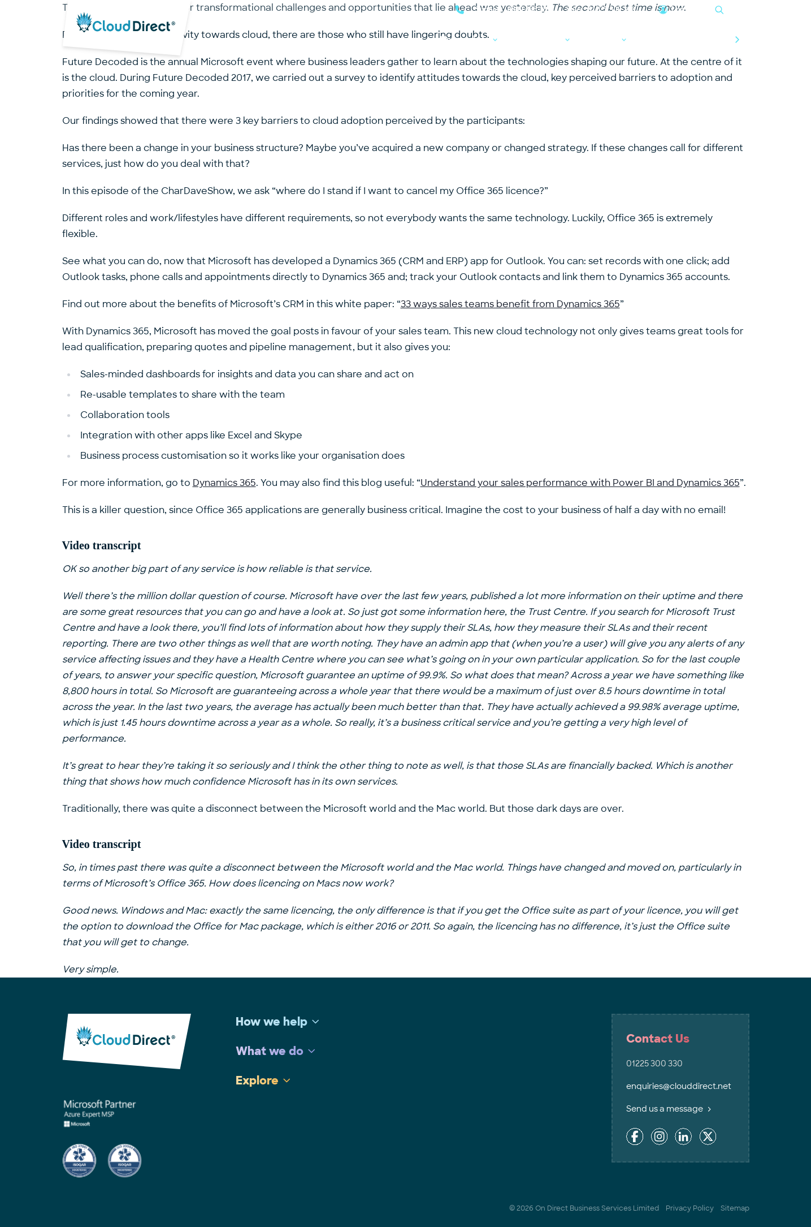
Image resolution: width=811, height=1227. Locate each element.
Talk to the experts (698, 39)
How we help (464, 39)
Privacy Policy (690, 1208)
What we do (538, 39)
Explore (603, 39)
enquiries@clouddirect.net (678, 1086)
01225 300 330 (611, 9)
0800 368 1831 (531, 9)
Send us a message (668, 1109)
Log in (682, 9)
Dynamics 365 (224, 483)
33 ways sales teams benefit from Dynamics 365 (510, 304)
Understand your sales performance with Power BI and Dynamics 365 (580, 483)
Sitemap (735, 1208)
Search (737, 9)
